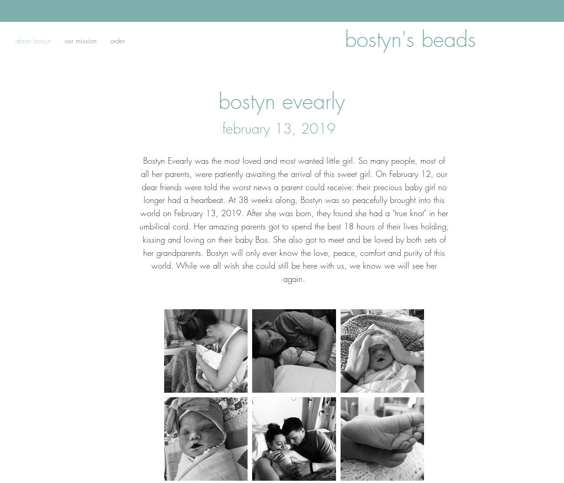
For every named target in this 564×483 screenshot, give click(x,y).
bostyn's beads (410, 39)
